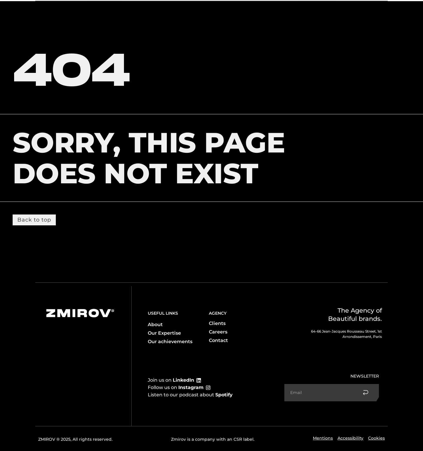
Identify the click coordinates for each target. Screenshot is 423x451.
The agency (54, 11)
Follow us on (176, 387)
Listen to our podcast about (190, 395)
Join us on (171, 380)
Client (112, 11)
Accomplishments (315, 11)
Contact (348, 11)
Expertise (86, 10)
